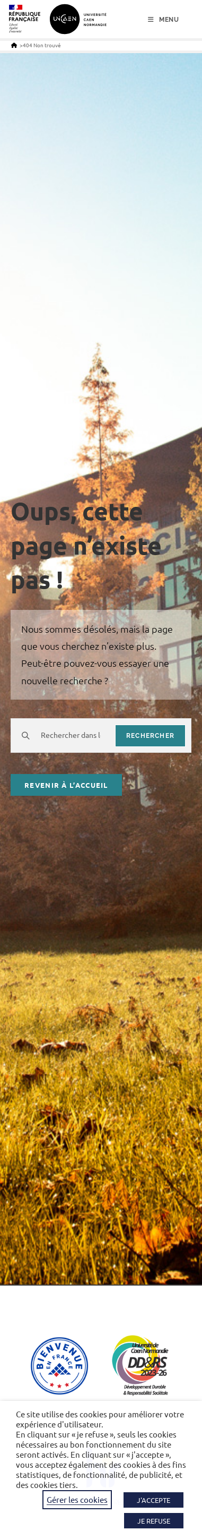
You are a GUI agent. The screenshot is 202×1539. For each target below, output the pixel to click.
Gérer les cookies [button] (77, 1499)
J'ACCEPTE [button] (153, 1499)
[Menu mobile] (163, 19)
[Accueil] (14, 45)
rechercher (150, 735)
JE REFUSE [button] (153, 1520)
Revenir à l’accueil (66, 784)
